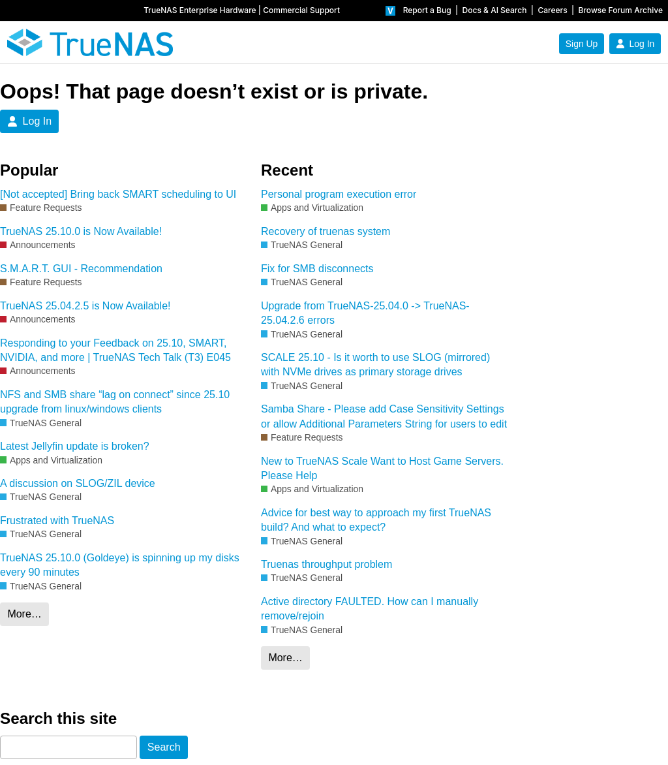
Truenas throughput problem (326, 564)
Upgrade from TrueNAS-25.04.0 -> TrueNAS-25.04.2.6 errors (365, 313)
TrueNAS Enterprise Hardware (200, 10)
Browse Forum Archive (621, 10)
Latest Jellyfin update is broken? (74, 446)
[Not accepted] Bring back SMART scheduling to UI (118, 194)
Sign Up (582, 44)
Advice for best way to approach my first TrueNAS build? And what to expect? (376, 520)
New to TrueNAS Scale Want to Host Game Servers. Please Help (382, 468)
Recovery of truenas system (325, 231)
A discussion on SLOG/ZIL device (77, 483)
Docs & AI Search (495, 10)
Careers (552, 10)
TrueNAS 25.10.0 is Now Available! (81, 231)
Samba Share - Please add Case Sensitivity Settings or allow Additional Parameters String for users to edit (384, 416)
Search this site (58, 718)
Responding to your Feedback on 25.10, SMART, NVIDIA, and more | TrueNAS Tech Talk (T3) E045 (115, 350)
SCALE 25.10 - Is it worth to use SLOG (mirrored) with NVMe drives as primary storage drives (375, 364)
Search (164, 747)
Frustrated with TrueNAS (57, 520)
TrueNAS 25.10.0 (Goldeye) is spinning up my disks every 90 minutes (119, 565)
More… (24, 613)
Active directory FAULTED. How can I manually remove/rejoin (369, 608)
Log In (635, 44)
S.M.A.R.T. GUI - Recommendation (81, 268)
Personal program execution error (338, 194)
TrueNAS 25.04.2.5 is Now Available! (85, 305)
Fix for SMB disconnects (317, 268)
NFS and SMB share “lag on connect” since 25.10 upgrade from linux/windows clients (115, 401)
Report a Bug (427, 10)
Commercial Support (301, 10)
